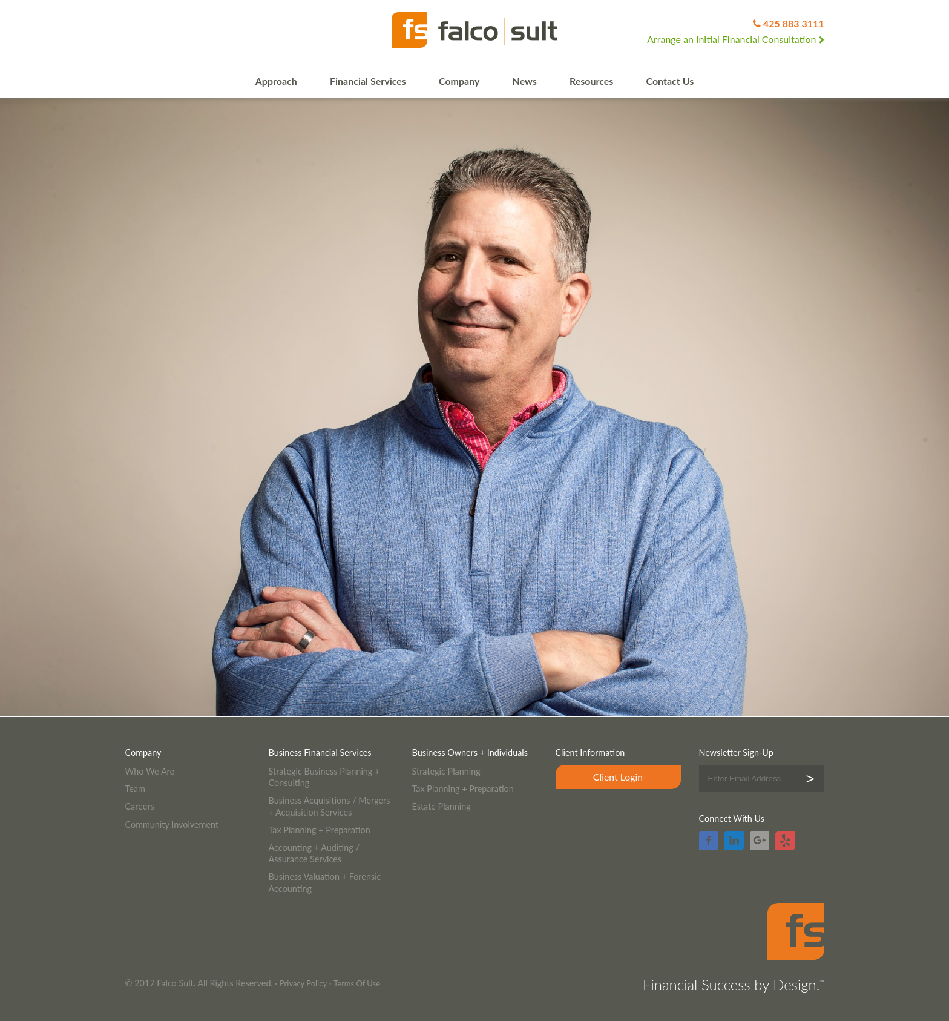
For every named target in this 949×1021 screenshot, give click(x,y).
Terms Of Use (356, 983)
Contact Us (670, 81)
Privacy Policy (303, 983)
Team (135, 789)
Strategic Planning (446, 771)
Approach (276, 81)
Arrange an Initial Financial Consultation (735, 39)
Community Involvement (172, 824)
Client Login (618, 776)
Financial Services (368, 81)
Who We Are (150, 771)
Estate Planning (441, 806)
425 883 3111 (793, 23)
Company (459, 81)
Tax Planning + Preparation (319, 830)
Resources (591, 81)
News (525, 81)
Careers (139, 806)
